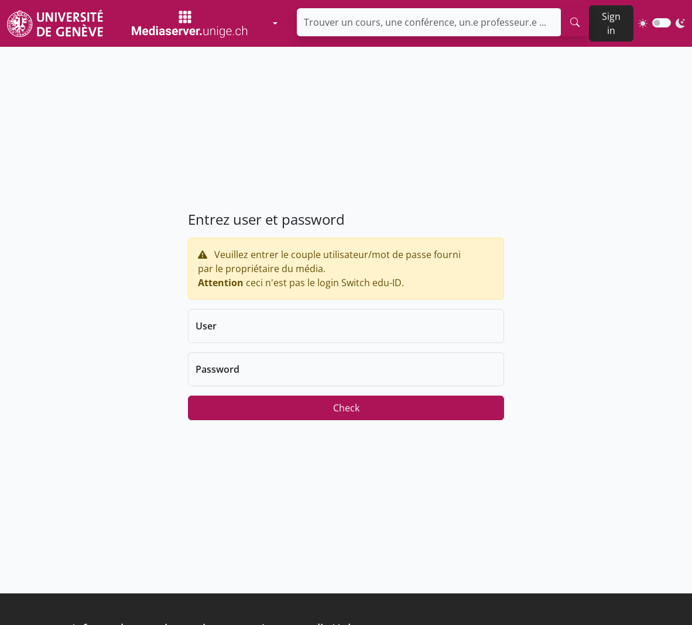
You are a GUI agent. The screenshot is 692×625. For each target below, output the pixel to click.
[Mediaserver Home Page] (190, 23)
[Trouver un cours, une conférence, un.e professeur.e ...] (429, 22)
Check (346, 407)
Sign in (611, 23)
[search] (575, 22)
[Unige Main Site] (55, 23)
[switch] (661, 23)
